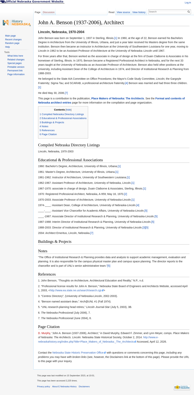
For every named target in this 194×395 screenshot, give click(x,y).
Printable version (15, 67)
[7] (66, 92)
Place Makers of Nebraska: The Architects (117, 98)
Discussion (49, 12)
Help (7, 47)
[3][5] (145, 227)
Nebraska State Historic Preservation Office (78, 352)
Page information (16, 74)
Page (37, 12)
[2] (125, 194)
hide (68, 109)
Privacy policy (43, 386)
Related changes (15, 59)
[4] (126, 83)
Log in (188, 2)
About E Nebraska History (64, 386)
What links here (15, 56)
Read (111, 12)
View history (139, 12)
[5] (145, 210)
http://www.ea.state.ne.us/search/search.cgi (75, 290)
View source (123, 12)
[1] (115, 38)
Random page (12, 43)
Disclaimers (84, 386)
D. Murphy (44, 333)
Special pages (14, 63)
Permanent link (15, 70)
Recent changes (13, 39)
